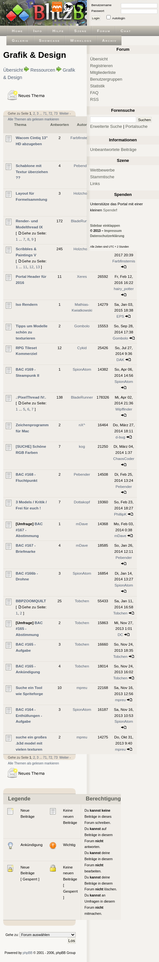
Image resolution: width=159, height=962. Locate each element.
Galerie (20, 40)
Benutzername (101, 5)
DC (120, 634)
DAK (120, 359)
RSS (94, 99)
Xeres (82, 276)
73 (55, 113)
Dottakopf (82, 502)
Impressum (112, 231)
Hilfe (58, 31)
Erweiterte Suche (106, 126)
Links (95, 183)
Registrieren (101, 65)
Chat (126, 31)
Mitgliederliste (103, 72)
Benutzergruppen (106, 79)
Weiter (64, 113)
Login (96, 18)
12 (31, 267)
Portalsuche (136, 126)
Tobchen (82, 601)
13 (38, 267)
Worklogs (81, 40)
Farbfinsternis (82, 138)
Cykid (82, 348)
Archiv (109, 40)
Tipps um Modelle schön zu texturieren (31, 332)
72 (50, 113)
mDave (82, 524)
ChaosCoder (123, 458)
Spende (109, 210)
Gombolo (82, 326)
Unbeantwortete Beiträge (113, 149)
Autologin (118, 18)
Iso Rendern (27, 304)
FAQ (94, 92)
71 (44, 113)
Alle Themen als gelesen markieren (33, 119)
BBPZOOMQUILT (31, 601)
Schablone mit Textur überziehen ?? (32, 171)
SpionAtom (82, 369)
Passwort (97, 11)
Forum (104, 31)
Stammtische (102, 176)
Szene (80, 31)
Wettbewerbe (102, 170)
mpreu (82, 687)
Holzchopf (81, 193)
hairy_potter (124, 289)
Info (37, 31)
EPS (120, 316)
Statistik (97, 86)
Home (17, 31)
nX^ (82, 425)
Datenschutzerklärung (107, 236)
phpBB (28, 953)
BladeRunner (82, 221)
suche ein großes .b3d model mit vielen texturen (31, 743)
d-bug (120, 437)
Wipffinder (123, 409)
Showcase (49, 40)
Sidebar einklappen (105, 225)
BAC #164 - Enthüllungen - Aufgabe (29, 715)
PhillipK (120, 514)
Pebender (82, 165)
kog (82, 446)
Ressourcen (42, 70)
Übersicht (13, 70)
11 (25, 267)
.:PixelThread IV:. (31, 397)
